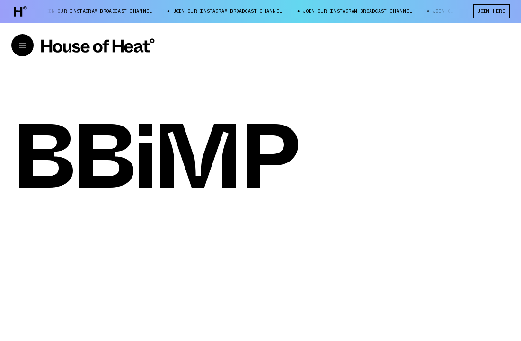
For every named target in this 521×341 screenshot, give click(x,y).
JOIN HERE (491, 11)
